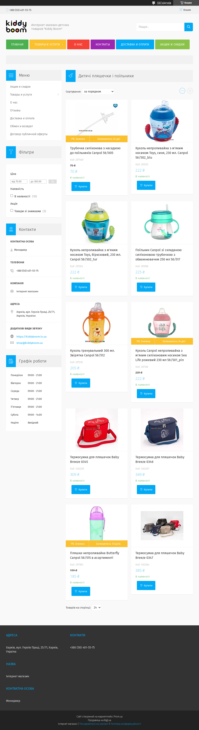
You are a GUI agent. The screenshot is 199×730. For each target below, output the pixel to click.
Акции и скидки (172, 44)
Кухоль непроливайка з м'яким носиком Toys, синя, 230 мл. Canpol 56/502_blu (161, 152)
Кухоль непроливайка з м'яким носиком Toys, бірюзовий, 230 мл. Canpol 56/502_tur (95, 254)
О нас (78, 44)
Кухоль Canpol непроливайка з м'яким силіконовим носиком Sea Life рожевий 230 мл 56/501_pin (161, 355)
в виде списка (190, 91)
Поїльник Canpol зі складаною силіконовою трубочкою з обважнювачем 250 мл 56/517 (158, 254)
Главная (17, 44)
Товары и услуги (47, 44)
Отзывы (15, 110)
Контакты (103, 44)
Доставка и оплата (135, 44)
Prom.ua (118, 716)
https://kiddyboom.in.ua (31, 336)
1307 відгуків (164, 2)
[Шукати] (188, 27)
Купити (83, 186)
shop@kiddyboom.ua (29, 342)
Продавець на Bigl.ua (99, 720)
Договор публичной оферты (29, 134)
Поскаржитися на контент (93, 723)
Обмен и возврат (21, 126)
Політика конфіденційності (125, 723)
